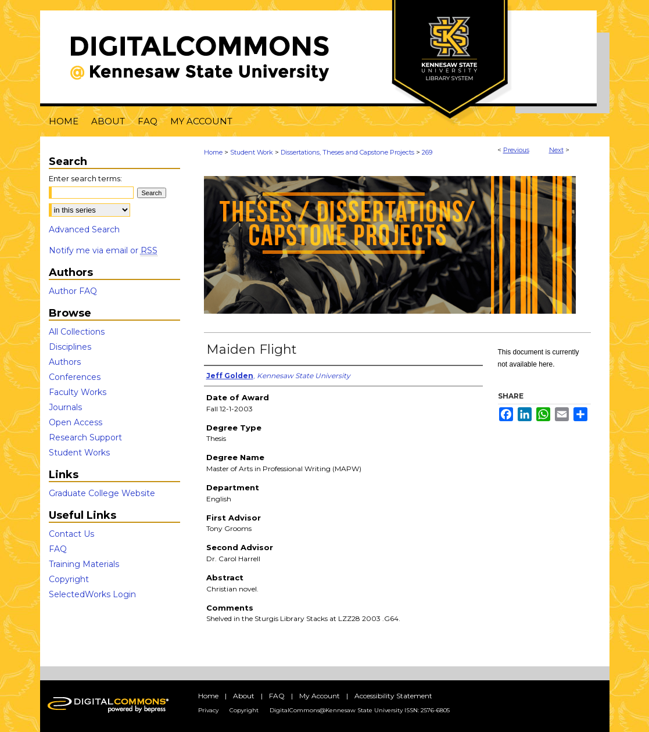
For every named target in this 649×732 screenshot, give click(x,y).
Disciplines (70, 347)
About (243, 695)
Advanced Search (84, 229)
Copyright (69, 579)
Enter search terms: (85, 178)
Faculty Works (77, 392)
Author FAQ (73, 291)
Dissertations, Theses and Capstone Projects (347, 152)
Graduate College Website (102, 493)
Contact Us (71, 534)
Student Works (79, 452)
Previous (516, 150)
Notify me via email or (103, 250)
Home (213, 152)
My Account (319, 695)
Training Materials (84, 564)
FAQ (58, 549)
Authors (65, 362)
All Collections (77, 331)
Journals (65, 407)
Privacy (208, 710)
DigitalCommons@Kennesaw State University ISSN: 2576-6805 (360, 710)
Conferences (75, 377)
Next (556, 150)
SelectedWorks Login (92, 594)
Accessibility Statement (393, 695)
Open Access (75, 422)
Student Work (251, 152)
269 (427, 152)
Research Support (85, 437)
